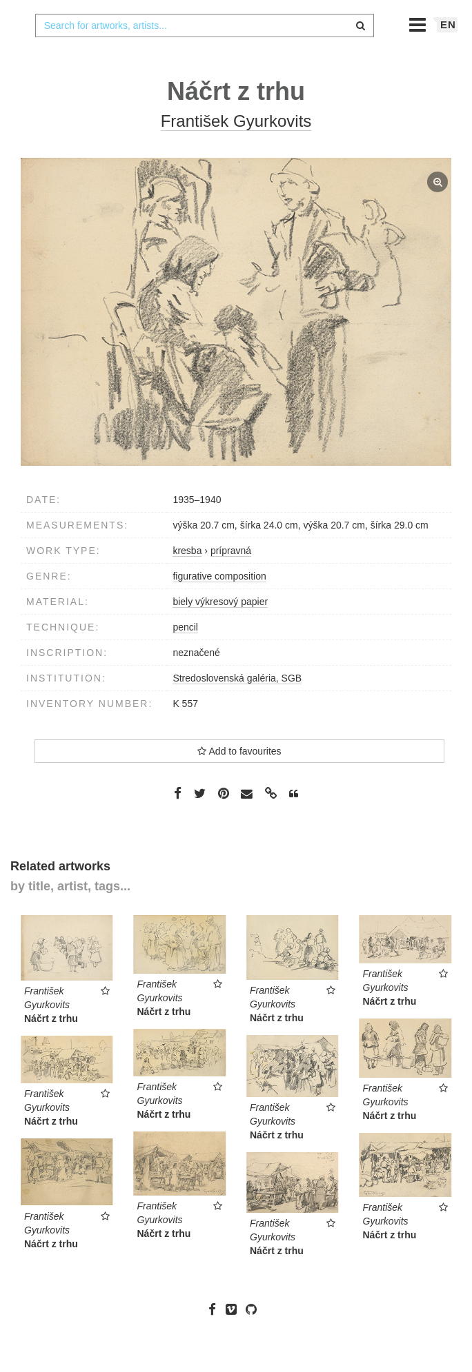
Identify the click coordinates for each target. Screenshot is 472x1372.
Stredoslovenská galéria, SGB (237, 705)
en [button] (448, 52)
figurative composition (219, 603)
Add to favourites (239, 778)
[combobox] (205, 53)
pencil (185, 654)
